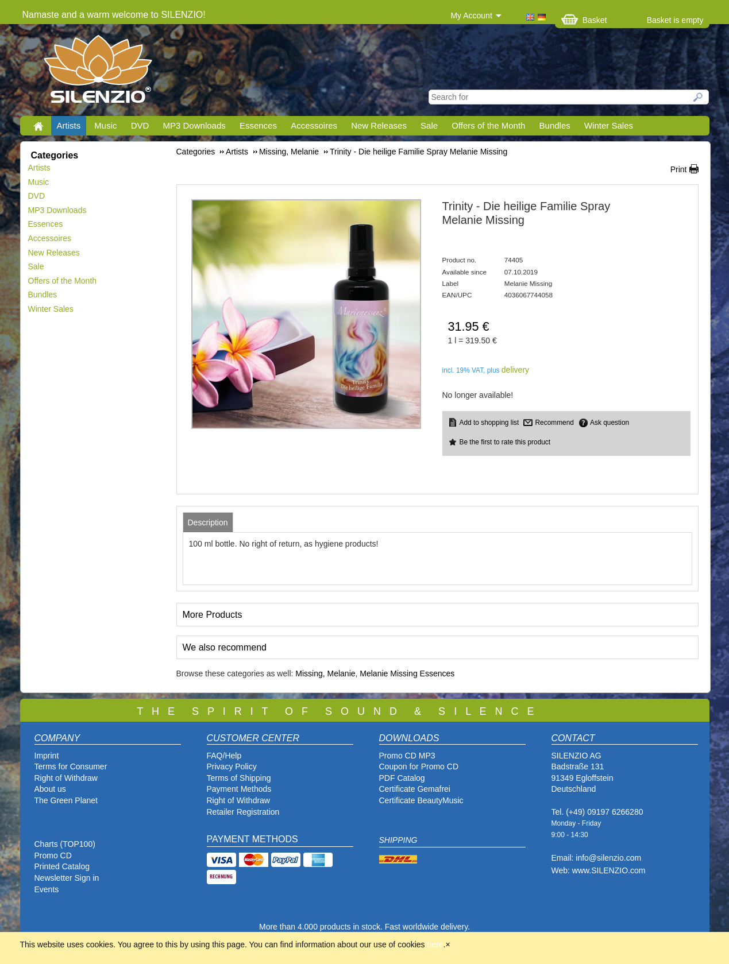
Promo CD (53, 855)
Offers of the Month (488, 125)
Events (46, 889)
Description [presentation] (208, 522)
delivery (515, 369)
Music (105, 125)
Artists (69, 125)
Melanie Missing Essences (407, 673)
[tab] (208, 522)
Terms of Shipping (239, 778)
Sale (429, 125)
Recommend (554, 423)
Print (678, 169)
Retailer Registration (243, 811)
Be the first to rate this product (505, 442)
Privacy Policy (232, 766)
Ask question (609, 423)
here (435, 944)
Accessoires (314, 125)
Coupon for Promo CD (419, 766)
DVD (140, 125)
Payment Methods (239, 788)
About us (50, 788)
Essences (258, 125)
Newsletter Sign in (66, 877)
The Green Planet (66, 800)
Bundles (554, 125)
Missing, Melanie (325, 673)
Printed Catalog (62, 866)
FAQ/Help (224, 755)
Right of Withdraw (66, 778)
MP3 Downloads (194, 125)
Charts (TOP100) (64, 844)
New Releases (379, 125)
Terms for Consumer (70, 766)
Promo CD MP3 (407, 755)
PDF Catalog (402, 778)
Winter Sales (608, 125)
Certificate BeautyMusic (421, 800)
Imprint (46, 755)
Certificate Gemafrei (414, 788)
